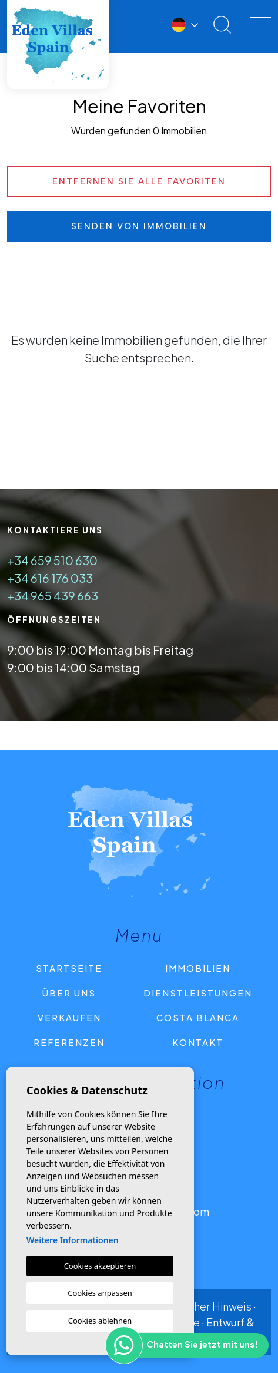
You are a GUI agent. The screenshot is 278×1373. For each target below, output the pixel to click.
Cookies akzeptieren (100, 1265)
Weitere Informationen (72, 1240)
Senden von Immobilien (139, 226)
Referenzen (69, 1042)
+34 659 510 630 (52, 560)
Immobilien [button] (197, 967)
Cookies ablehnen (100, 1320)
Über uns (69, 992)
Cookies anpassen (100, 1293)
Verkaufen (69, 1017)
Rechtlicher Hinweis (202, 1306)
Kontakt (197, 1042)
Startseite (69, 967)
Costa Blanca (197, 1017)
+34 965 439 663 (52, 595)
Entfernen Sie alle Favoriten (139, 181)
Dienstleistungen (197, 992)
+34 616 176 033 (50, 577)
